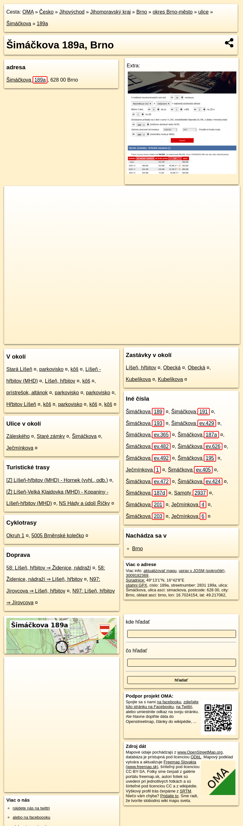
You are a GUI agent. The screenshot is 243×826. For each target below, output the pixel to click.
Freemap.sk (154, 339)
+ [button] (15, 196)
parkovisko (51, 369)
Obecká (172, 367)
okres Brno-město (172, 12)
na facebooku (169, 702)
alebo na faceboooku (31, 817)
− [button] (15, 206)
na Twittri (184, 706)
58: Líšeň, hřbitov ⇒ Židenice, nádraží (48, 567)
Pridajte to (169, 795)
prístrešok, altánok (27, 392)
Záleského (18, 436)
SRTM (185, 791)
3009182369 (137, 575)
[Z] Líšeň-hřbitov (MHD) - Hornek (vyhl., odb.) (57, 480)
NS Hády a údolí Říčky (84, 503)
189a (42, 23)
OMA (28, 12)
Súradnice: (135, 580)
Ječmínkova (19, 448)
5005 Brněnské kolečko (57, 535)
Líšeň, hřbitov (60, 381)
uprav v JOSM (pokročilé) (201, 570)
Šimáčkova (18, 23)
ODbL (195, 757)
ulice (203, 12)
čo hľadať (136, 650)
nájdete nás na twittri (31, 808)
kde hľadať (138, 622)
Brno (141, 12)
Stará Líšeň (19, 369)
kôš (74, 369)
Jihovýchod (71, 12)
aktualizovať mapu (160, 570)
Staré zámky (51, 436)
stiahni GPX (136, 585)
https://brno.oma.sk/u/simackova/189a (207, 339)
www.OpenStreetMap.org (199, 752)
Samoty (191, 492)
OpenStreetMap (121, 339)
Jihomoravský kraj (110, 12)
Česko (46, 12)
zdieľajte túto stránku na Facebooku (162, 704)
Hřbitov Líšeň (21, 404)
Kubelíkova (138, 379)
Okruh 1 (15, 535)
